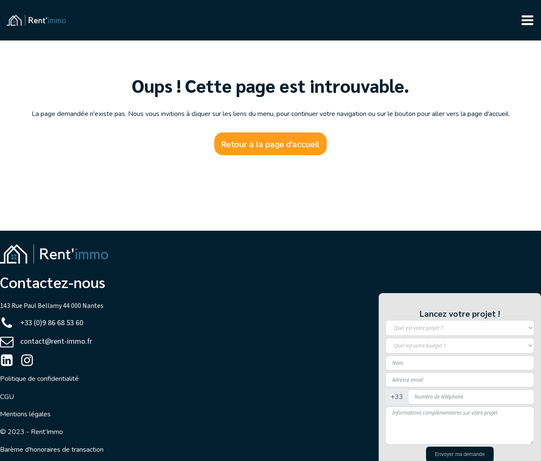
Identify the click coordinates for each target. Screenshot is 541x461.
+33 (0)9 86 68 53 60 (51, 323)
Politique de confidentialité (39, 378)
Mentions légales (25, 414)
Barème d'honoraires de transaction (52, 449)
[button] (527, 20)
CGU (7, 397)
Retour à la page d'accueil (270, 143)
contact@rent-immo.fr (56, 341)
